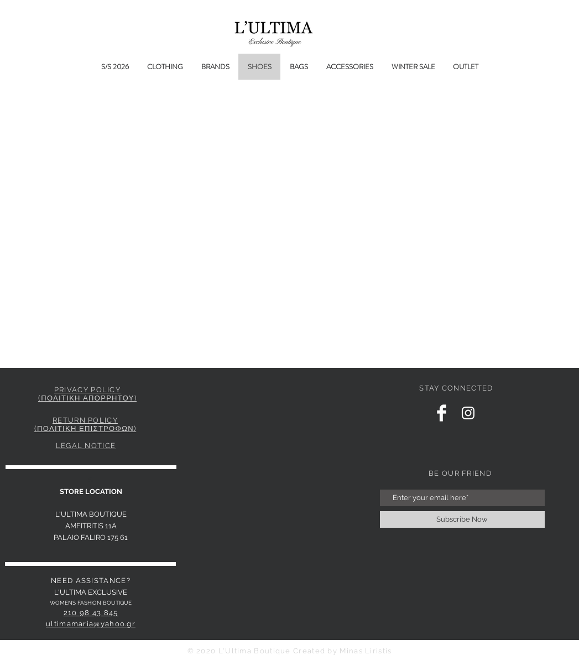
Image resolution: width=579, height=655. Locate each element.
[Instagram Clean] (468, 413)
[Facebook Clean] (441, 413)
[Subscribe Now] (462, 519)
